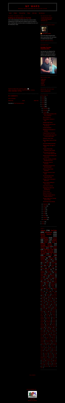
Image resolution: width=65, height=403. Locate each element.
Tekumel (42, 364)
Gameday (42, 292)
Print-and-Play (22, 13)
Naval (53, 274)
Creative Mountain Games (46, 17)
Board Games (46, 234)
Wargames (14, 91)
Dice (54, 259)
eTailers (15, 13)
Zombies (43, 308)
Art (53, 269)
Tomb (50, 364)
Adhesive (42, 330)
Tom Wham (54, 294)
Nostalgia (43, 253)
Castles (48, 279)
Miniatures (48, 232)
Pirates (53, 314)
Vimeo (55, 327)
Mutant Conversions (47, 193)
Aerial (46, 330)
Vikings (55, 307)
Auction (48, 301)
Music (51, 357)
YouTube (20, 91)
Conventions (43, 261)
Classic (46, 297)
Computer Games (53, 297)
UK (42, 366)
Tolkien (47, 282)
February (45, 217)
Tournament (55, 364)
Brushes (46, 331)
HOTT (49, 289)
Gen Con (42, 314)
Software (42, 341)
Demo (46, 285)
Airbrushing (50, 330)
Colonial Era (52, 346)
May (44, 211)
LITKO (42, 354)
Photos (42, 311)
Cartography (54, 262)
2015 (43, 100)
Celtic (46, 346)
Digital (42, 305)
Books (53, 291)
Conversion (49, 298)
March (44, 215)
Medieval (42, 268)
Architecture (48, 317)
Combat (53, 304)
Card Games (53, 248)
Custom (42, 302)
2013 (43, 104)
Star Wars (48, 288)
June (44, 209)
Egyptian (51, 334)
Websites (42, 259)
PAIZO (42, 83)
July (44, 207)
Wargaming (42, 343)
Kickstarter (43, 256)
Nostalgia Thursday (46, 245)
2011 (43, 221)
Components (43, 347)
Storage (48, 294)
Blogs (52, 344)
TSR (46, 276)
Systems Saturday (45, 246)
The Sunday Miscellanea (47, 252)
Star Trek (53, 315)
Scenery (19, 90)
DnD (43, 262)
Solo (50, 361)
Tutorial (55, 238)
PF (54, 357)
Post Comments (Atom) (19, 103)
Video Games (53, 366)
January (45, 219)
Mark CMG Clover (46, 33)
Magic (54, 337)
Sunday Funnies (44, 363)
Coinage (48, 333)
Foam (53, 286)
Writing (48, 328)
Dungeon (42, 271)
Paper (52, 266)
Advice (47, 291)
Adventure (49, 268)
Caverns (42, 312)
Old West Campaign (51, 338)
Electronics (47, 305)
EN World (47, 334)
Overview (42, 340)
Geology (45, 353)
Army (44, 295)
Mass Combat (51, 302)
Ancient (50, 278)
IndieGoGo (48, 321)
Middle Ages (51, 356)
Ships (47, 315)
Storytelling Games (48, 341)
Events (48, 259)
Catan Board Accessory (48, 185)
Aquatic (50, 343)
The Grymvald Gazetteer (46, 19)
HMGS (50, 353)
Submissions (54, 361)
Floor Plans (49, 350)
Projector (43, 360)
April (44, 213)
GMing (44, 289)
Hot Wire (55, 279)
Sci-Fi (53, 263)
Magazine (52, 275)
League (51, 354)
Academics (53, 328)
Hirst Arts (53, 305)
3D (41, 285)
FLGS (45, 350)
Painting (46, 239)
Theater (46, 364)
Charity (49, 304)
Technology (52, 276)
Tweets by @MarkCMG (46, 91)
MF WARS (32, 6)
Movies (42, 307)
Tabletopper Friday (49, 249)
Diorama (50, 272)
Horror (54, 353)
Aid (56, 302)
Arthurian (43, 344)
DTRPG (43, 82)
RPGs (45, 242)
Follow (28, 13)
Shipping (46, 361)
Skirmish (53, 324)
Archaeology (54, 343)
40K (46, 343)
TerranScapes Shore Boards (49, 201)
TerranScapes (46, 269)
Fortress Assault (46, 191)
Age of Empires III (47, 117)
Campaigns (51, 331)
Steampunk (43, 325)
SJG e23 (43, 85)
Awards (48, 344)
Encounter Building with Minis (49, 143)
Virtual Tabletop (44, 275)
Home (10, 13)
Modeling (54, 240)
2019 (43, 97)
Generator (42, 321)
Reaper (42, 315)
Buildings (14, 90)
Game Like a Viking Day (45, 351)
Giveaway (42, 337)
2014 (43, 102)
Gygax (42, 288)
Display (42, 299)
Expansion (43, 318)
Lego (42, 276)
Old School (53, 253)
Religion (55, 360)
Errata (42, 350)
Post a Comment (11, 98)
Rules (47, 265)
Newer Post (10, 100)
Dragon (52, 285)
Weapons (55, 288)
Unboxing (45, 281)
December (45, 108)
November (45, 110)
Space (51, 307)
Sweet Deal (54, 265)
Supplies (50, 363)
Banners (42, 331)
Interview (51, 299)
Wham (42, 367)
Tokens (46, 327)
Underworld (47, 366)
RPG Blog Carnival (49, 360)
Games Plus (48, 320)
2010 (43, 223)
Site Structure (42, 13)
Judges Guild (48, 337)
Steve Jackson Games (51, 325)
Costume (53, 333)
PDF (47, 284)
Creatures (49, 308)
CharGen (47, 312)
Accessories (49, 255)
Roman (43, 301)
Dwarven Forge (44, 286)
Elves (54, 317)
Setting (48, 324)
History (47, 274)
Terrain (33, 90)
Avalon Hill (44, 304)
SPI (42, 361)
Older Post (36, 100)
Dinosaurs (42, 334)
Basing (50, 261)
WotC (43, 328)
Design (48, 295)
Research (42, 324)
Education (55, 308)
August (44, 206)
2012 (43, 106)
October (45, 112)
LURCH (46, 354)
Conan (48, 347)
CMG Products (52, 311)
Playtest (46, 307)
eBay (50, 281)
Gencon (53, 320)
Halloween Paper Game (48, 138)
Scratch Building (26, 90)
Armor (46, 311)
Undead (51, 327)
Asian (55, 330)
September (45, 204)
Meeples (45, 356)
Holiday (48, 314)
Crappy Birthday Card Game (49, 133)
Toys (56, 268)
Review (55, 239)
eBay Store (43, 79)
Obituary (53, 321)
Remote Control (48, 340)
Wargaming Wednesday (47, 251)
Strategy (42, 327)
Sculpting (49, 271)
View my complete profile (47, 40)
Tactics (54, 363)
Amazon (42, 317)
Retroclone (54, 340)
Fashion (48, 318)
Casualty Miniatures (47, 127)
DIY (54, 298)
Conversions (53, 347)
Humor (42, 265)
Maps (48, 262)
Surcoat (54, 341)
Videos (9, 91)
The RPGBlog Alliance (32, 399)
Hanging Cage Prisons (47, 122)
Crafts (55, 261)
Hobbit (46, 299)
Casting (53, 301)
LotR (56, 299)
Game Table (46, 263)
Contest (43, 298)
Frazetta (54, 350)
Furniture (53, 312)
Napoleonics (43, 338)
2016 (43, 98)
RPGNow (43, 80)
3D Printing (43, 278)
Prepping (53, 284)
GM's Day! (34, 13)
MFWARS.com (44, 20)
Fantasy (45, 266)
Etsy (46, 302)
